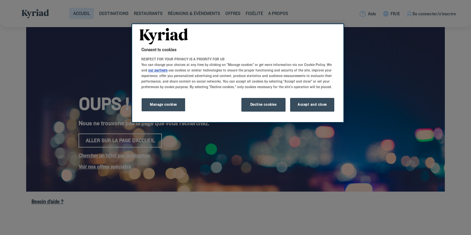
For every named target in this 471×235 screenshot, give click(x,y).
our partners (157, 70)
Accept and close (312, 104)
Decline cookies (263, 104)
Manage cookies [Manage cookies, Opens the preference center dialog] (163, 104)
